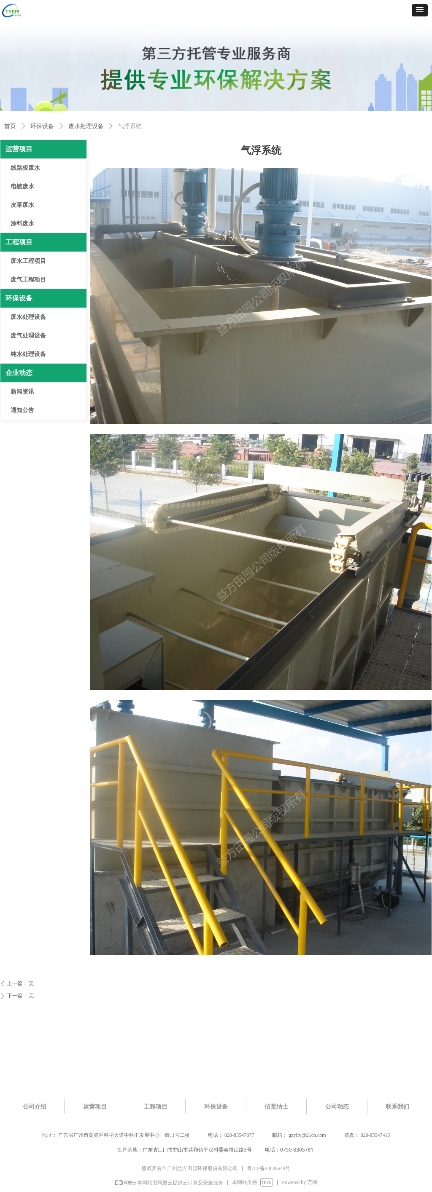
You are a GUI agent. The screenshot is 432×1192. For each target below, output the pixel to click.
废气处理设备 (28, 335)
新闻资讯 (22, 391)
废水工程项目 (28, 261)
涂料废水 (22, 223)
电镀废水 (22, 186)
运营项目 (18, 149)
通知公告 (22, 410)
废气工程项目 (28, 279)
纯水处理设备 (28, 354)
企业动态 (18, 372)
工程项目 (18, 242)
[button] (420, 10)
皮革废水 (22, 205)
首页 (10, 126)
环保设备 (42, 126)
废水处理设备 (86, 126)
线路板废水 (25, 168)
